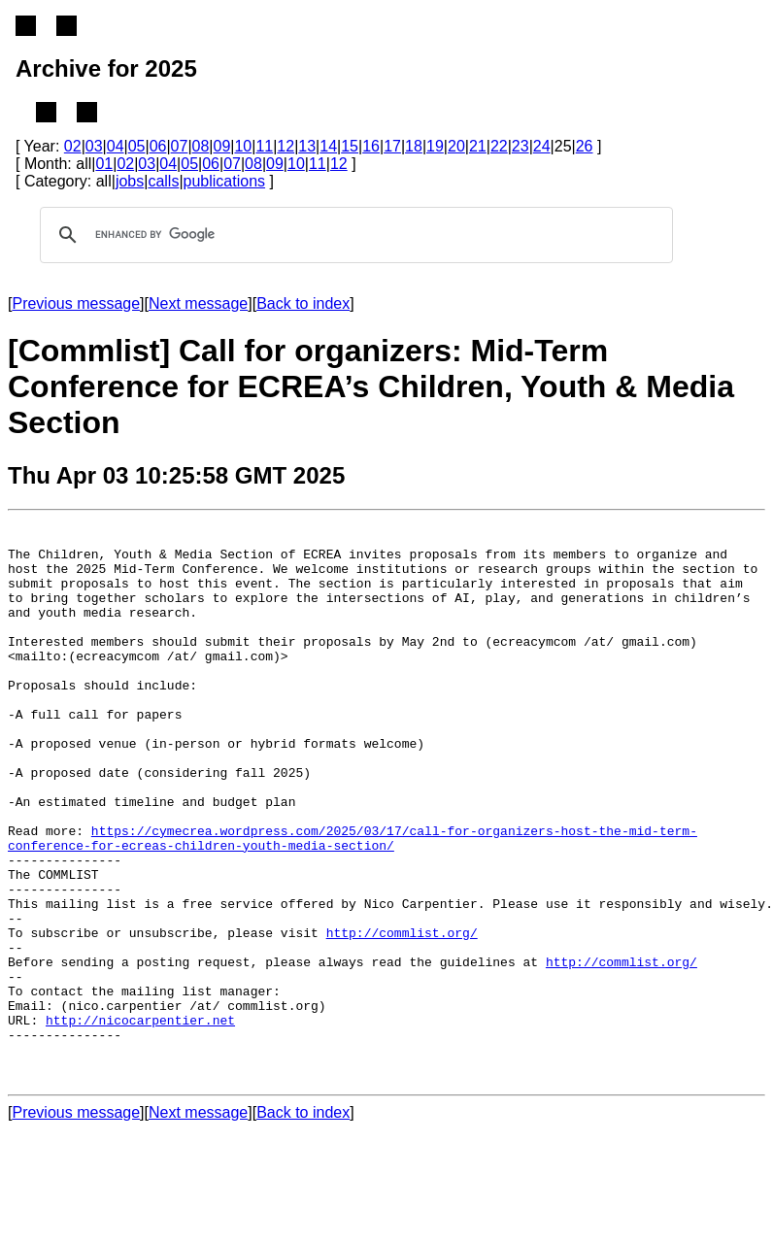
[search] (353, 235)
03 (94, 146)
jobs (130, 181)
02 (73, 146)
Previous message (76, 303)
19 (435, 146)
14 (328, 146)
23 (520, 146)
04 (115, 146)
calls (163, 181)
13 (307, 146)
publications (225, 181)
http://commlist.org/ (402, 1016)
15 (349, 146)
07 (179, 146)
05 (137, 146)
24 (542, 146)
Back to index (303, 303)
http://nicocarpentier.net (140, 1121)
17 (392, 146)
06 (158, 146)
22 (499, 146)
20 (456, 146)
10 (243, 146)
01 (104, 163)
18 (413, 146)
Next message (198, 303)
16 (371, 146)
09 (222, 146)
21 (478, 146)
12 (285, 146)
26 (584, 146)
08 (201, 146)
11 (264, 146)
